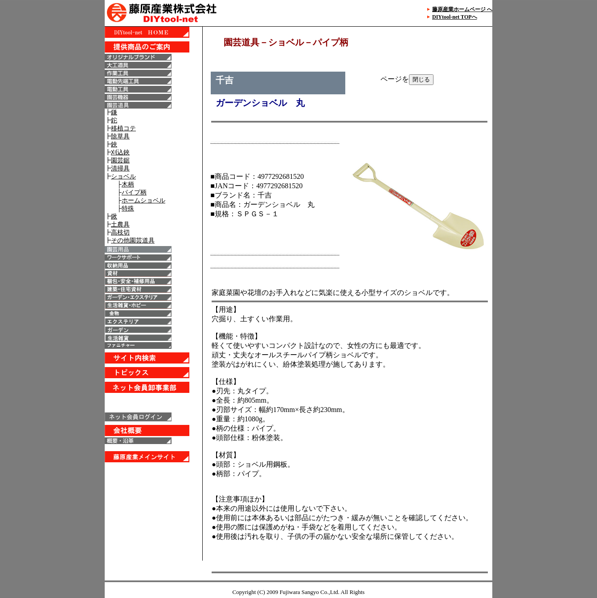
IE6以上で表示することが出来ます (153, 294)
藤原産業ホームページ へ (462, 9)
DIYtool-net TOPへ (454, 17)
